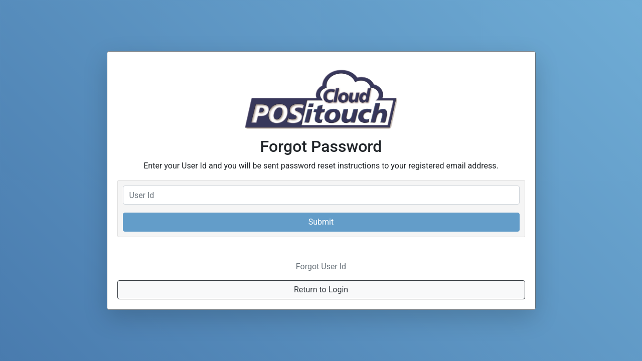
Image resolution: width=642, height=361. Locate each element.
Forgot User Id (321, 266)
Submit (321, 222)
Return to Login (321, 289)
